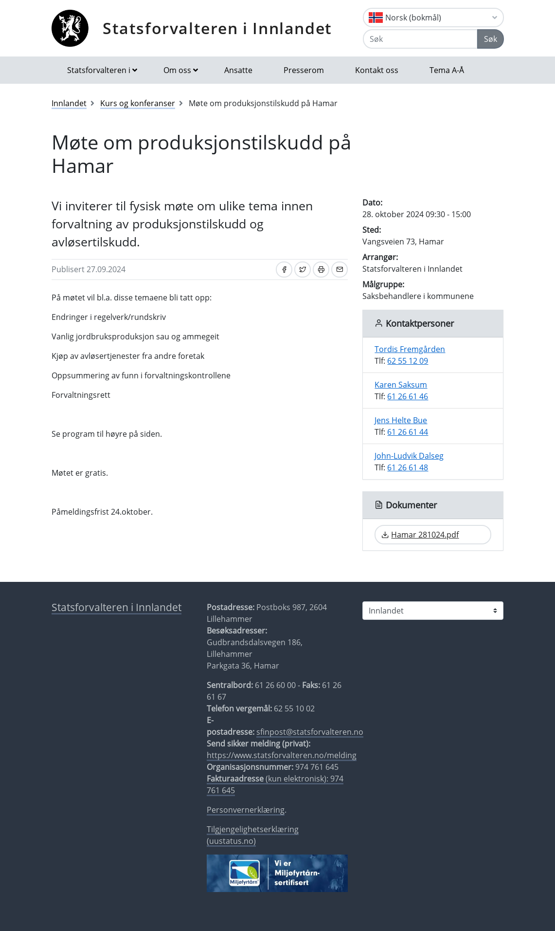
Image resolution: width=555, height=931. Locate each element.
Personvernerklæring (246, 809)
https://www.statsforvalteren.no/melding (282, 755)
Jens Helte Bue (401, 420)
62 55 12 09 (407, 360)
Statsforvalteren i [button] (98, 70)
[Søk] (420, 39)
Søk (490, 39)
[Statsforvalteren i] (432, 610)
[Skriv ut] (321, 269)
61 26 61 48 (407, 467)
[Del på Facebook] (284, 269)
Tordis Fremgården (410, 349)
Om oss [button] (177, 70)
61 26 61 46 (407, 396)
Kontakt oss (376, 70)
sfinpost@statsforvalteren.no (309, 731)
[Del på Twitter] (302, 269)
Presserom (304, 70)
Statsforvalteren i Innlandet (217, 28)
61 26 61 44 (407, 432)
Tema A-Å (447, 70)
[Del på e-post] (339, 269)
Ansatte (238, 70)
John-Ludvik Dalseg (409, 455)
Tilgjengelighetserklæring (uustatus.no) (253, 835)
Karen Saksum (401, 384)
